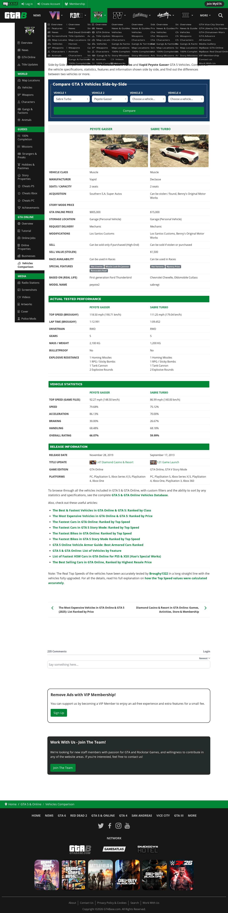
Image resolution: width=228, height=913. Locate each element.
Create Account (50, 4)
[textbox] (129, 665)
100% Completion (25, 137)
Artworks (25, 304)
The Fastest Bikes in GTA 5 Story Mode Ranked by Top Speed (96, 539)
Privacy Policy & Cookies (112, 903)
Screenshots (27, 290)
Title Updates (28, 64)
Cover (23, 311)
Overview (25, 43)
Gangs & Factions (25, 111)
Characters (26, 102)
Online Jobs (27, 238)
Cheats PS (26, 186)
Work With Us (151, 903)
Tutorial (24, 231)
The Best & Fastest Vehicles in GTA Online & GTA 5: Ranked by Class (102, 510)
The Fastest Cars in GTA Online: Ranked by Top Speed (91, 522)
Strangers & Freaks (27, 155)
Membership (77, 4)
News (37, 15)
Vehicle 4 (174, 93)
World (22, 74)
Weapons (26, 95)
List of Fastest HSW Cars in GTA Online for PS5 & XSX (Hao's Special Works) (107, 556)
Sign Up (59, 713)
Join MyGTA (214, 4)
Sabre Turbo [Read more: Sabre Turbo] (161, 129)
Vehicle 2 (98, 93)
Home (36, 815)
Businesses (26, 256)
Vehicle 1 (60, 93)
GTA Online (26, 57)
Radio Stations (28, 282)
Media (22, 276)
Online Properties (24, 247)
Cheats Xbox (27, 193)
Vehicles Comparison (25, 265)
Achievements (28, 207)
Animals (24, 120)
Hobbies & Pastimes (26, 166)
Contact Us (86, 903)
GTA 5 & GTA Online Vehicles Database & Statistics (79, 44)
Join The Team (63, 768)
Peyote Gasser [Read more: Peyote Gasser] (101, 129)
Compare (129, 111)
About (72, 903)
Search (134, 903)
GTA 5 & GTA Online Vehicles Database (140, 495)
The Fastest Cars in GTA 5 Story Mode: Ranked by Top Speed (96, 527)
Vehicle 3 (136, 93)
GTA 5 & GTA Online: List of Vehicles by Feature (87, 551)
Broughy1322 (158, 573)
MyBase (7, 4)
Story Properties (24, 177)
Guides (22, 129)
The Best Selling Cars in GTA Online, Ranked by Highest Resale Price (102, 562)
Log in (29, 4)
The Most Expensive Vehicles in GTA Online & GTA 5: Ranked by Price (103, 516)
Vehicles (25, 87)
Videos (24, 297)
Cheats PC (26, 200)
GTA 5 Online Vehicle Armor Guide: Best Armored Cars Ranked (98, 545)
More (204, 15)
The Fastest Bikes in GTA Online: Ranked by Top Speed (92, 533)
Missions (25, 146)
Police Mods (27, 318)
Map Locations (29, 80)
